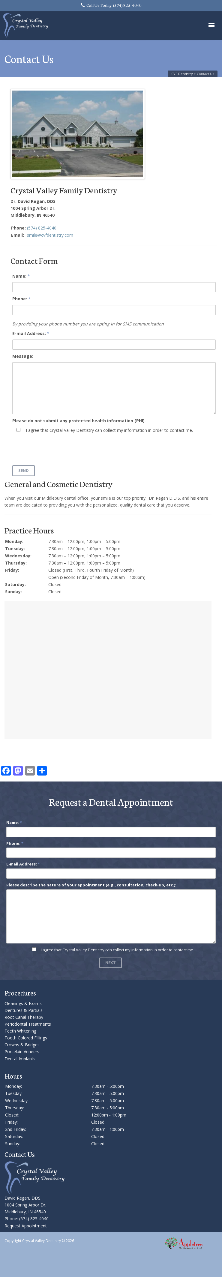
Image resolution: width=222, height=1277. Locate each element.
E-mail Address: (29, 333)
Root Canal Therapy (23, 1017)
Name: (19, 276)
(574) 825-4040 (41, 228)
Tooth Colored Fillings (25, 1038)
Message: (22, 356)
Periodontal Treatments (27, 1024)
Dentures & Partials (23, 1010)
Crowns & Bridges (22, 1044)
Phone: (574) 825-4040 (26, 1218)
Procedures (20, 992)
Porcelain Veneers (21, 1051)
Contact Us (19, 1154)
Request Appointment (25, 1226)
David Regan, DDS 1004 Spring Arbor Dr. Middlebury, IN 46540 (25, 1205)
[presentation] (58, 448)
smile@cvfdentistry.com (50, 235)
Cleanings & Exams (23, 1003)
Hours (13, 1075)
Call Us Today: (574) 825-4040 (111, 5)
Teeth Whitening (20, 1031)
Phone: (19, 299)
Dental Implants (19, 1059)
